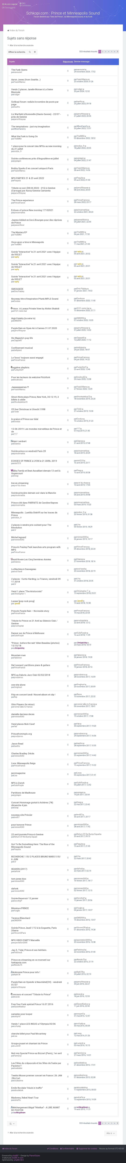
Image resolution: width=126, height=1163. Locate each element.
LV (15, 530)
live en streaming (19, 483)
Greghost (18, 687)
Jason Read (17, 743)
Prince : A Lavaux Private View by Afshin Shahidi (35, 308)
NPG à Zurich (17, 783)
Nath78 (17, 975)
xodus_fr (18, 151)
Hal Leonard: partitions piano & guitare (30, 665)
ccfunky (17, 1026)
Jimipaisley (19, 648)
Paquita (17, 180)
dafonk (17, 871)
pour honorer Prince (21, 824)
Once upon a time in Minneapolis (27, 242)
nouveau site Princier (21, 815)
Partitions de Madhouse (23, 792)
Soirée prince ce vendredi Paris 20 (28, 451)
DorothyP (18, 901)
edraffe (17, 1100)
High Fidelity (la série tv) (23, 318)
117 (15, 434)
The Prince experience (22, 200)
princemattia (19, 212)
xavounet (18, 72)
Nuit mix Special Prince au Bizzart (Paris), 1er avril (36, 1053)
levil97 (16, 817)
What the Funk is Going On (24, 136)
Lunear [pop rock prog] (22, 601)
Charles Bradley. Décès (22, 753)
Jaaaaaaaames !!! (20, 387)
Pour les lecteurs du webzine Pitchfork (30, 377)
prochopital (19, 626)
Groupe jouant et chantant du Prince (29, 1043)
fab (15, 726)
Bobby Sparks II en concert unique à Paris (32, 168)
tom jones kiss (18, 878)
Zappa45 (18, 340)
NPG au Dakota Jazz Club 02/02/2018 (30, 675)
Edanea (17, 444)
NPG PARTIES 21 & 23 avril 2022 (27, 178)
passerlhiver (19, 225)
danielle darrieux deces (22, 714)
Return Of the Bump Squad (25, 837)
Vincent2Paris (20, 933)
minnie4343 (19, 540)
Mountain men (18, 655)
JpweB (17, 603)
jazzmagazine (18, 773)
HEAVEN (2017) (19, 869)
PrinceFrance (19, 203)
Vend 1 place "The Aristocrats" (26, 591)
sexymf (17, 1016)
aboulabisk (18, 1090)
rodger (17, 94)
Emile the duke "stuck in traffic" (27, 1087)
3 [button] (105, 52)
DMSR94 (17, 321)
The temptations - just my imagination (30, 126)
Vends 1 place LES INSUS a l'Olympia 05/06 (33, 1023)
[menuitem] (22, 3)
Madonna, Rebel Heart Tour (25, 1097)
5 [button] (111, 52)
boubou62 (18, 380)
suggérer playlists (20, 367)
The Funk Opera (19, 69)
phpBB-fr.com (17, 1158)
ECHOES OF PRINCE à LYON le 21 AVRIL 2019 (34, 461)
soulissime (18, 1081)
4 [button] (108, 52)
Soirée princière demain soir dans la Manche (33, 493)
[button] (117, 51)
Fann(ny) (18, 1056)
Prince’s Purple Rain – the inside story (30, 611)
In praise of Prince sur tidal (24, 419)
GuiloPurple (19, 635)
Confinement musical (22, 347)
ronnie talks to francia (23, 707)
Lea (15, 775)
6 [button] (114, 52)
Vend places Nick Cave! (23, 724)
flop (15, 697)
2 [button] (102, 52)
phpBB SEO (19, 1160)
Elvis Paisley (19, 291)
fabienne (18, 658)
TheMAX (18, 139)
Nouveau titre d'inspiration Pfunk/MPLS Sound (34, 298)
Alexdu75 (18, 965)
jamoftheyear (20, 119)
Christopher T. (20, 594)
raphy (16, 257)
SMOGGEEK (17, 289)
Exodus (17, 301)
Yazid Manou (19, 82)
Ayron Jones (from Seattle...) (25, 79)
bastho (17, 107)
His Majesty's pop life (22, 338)
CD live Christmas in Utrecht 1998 (28, 409)
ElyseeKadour (20, 1007)
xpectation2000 (20, 943)
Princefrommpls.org (21, 733)
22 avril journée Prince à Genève (27, 834)
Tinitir (16, 412)
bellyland (18, 350)
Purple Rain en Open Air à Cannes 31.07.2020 (34, 328)
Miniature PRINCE (20, 908)
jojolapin (17, 161)
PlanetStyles (34, 1156)
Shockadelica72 (20, 402)
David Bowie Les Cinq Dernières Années (31, 559)
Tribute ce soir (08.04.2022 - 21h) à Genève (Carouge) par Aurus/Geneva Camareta (33, 189)
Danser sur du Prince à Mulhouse (27, 633)
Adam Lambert (18, 441)
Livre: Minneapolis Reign (23, 763)
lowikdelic (18, 1068)
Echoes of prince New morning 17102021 (32, 210)
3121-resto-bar (20, 311)
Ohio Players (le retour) (23, 704)
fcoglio (17, 911)
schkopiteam (19, 1113)
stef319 (17, 463)
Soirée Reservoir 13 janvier (24, 898)
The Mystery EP (19, 232)
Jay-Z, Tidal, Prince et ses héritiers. (29, 950)
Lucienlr (17, 1046)
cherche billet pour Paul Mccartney (28, 1033)
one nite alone (18, 684)
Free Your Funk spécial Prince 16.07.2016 (32, 1004)
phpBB (15, 1156)
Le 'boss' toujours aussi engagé (27, 357)
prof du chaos (20, 485)
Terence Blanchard (20, 918)
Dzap (16, 476)
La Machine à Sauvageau (23, 569)
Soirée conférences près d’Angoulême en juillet (35, 158)
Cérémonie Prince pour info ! (25, 972)
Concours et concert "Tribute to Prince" (31, 994)
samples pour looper (21, 1014)
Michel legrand (18, 537)
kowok (17, 997)
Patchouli (18, 952)
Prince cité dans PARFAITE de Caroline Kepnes (34, 502)
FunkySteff (19, 370)
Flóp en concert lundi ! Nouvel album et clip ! (33, 694)
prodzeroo (18, 677)
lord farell (18, 571)
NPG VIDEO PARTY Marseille (25, 940)
